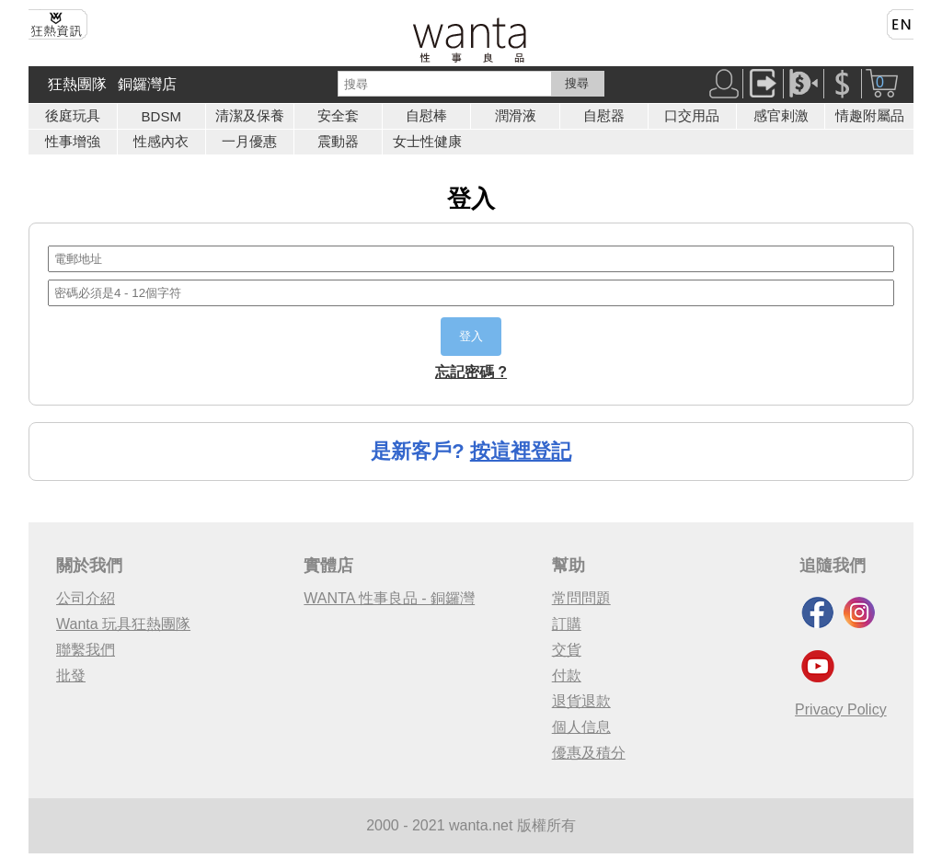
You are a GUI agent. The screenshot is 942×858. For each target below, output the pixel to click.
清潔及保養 (249, 115)
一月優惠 (249, 141)
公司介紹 (85, 598)
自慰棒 (426, 115)
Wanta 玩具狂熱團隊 (123, 624)
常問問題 (581, 598)
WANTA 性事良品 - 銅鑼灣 (389, 598)
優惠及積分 (589, 753)
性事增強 (72, 141)
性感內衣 (161, 141)
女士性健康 (427, 141)
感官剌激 (781, 115)
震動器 (338, 141)
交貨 (566, 650)
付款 (566, 675)
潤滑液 (515, 115)
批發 (71, 675)
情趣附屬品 (869, 115)
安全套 (338, 115)
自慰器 (604, 115)
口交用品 (691, 115)
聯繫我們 (85, 650)
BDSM (161, 116)
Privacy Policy (841, 709)
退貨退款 (581, 701)
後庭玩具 (72, 115)
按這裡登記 (520, 451)
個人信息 (581, 727)
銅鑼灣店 (147, 84)
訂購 (566, 624)
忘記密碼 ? (471, 372)
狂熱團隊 (77, 84)
